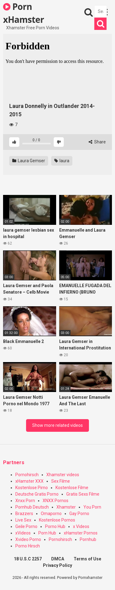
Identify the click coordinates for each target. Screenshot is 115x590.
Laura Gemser (28, 160)
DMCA (57, 558)
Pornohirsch (27, 474)
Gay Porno (79, 513)
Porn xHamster (23, 13)
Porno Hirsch (27, 545)
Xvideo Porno (28, 539)
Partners (13, 462)
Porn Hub (47, 532)
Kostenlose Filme (72, 487)
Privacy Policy (57, 565)
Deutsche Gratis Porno (37, 494)
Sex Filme (60, 481)
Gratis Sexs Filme (82, 494)
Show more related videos (57, 425)
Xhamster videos (62, 474)
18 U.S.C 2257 (28, 558)
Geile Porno (26, 526)
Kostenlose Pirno (31, 487)
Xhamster (66, 507)
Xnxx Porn (25, 500)
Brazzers (24, 513)
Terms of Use (87, 558)
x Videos (81, 526)
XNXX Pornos (55, 500)
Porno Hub (55, 526)
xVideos (23, 532)
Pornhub (88, 539)
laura (61, 160)
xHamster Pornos (81, 532)
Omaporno (51, 513)
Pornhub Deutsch (32, 507)
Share (97, 141)
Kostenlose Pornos (57, 520)
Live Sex (23, 520)
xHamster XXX (29, 481)
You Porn (92, 507)
